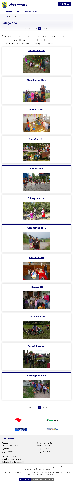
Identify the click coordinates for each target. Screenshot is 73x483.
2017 (6, 40)
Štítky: (4, 36)
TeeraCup (48, 44)
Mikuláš (37, 44)
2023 (56, 40)
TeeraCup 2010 (36, 316)
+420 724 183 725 (12, 11)
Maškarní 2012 (36, 109)
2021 (40, 40)
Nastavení (49, 479)
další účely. (46, 469)
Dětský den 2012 (36, 50)
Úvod (4, 17)
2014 (45, 36)
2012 (28, 36)
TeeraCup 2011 (37, 139)
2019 (23, 40)
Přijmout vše (24, 479)
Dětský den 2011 (36, 198)
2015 (53, 36)
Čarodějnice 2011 (36, 228)
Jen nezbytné (37, 479)
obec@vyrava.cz (31, 11)
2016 (62, 36)
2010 (12, 36)
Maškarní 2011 (36, 257)
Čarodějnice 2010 (36, 375)
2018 (15, 40)
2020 (32, 40)
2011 (20, 36)
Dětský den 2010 (36, 346)
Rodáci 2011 (36, 168)
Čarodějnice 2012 (36, 80)
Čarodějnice (10, 44)
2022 (48, 40)
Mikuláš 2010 (36, 287)
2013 (37, 36)
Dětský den (24, 44)
